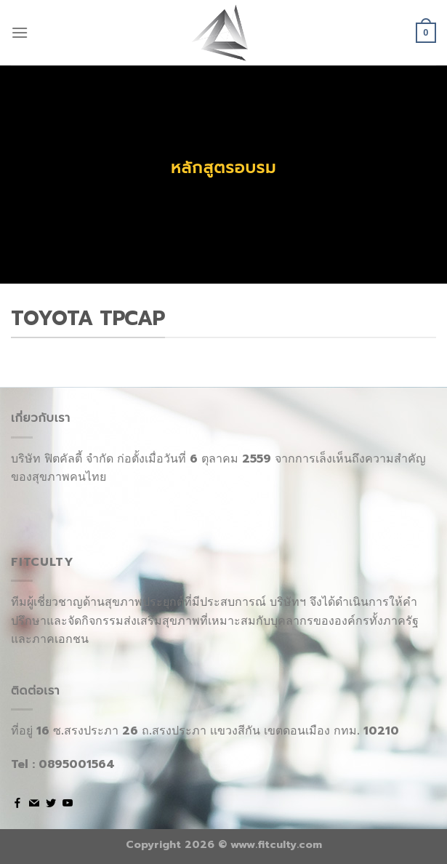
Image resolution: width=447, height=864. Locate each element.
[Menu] (19, 32)
